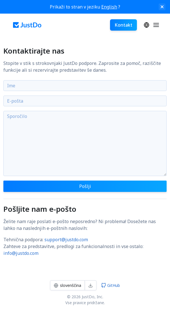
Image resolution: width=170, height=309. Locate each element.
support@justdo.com (66, 239)
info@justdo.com (20, 253)
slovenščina (146, 25)
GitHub (110, 285)
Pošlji (85, 186)
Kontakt (123, 25)
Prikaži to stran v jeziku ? (85, 6)
